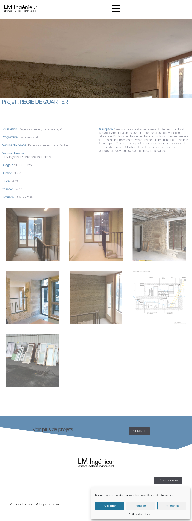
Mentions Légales (21, 505)
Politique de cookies (139, 514)
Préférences (172, 506)
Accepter (110, 506)
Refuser (141, 506)
